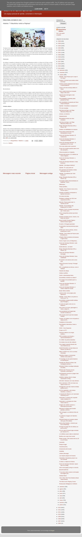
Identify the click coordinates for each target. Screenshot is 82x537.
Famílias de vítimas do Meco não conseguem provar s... (67, 363)
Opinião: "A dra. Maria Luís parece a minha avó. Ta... (68, 297)
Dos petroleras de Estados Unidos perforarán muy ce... (68, 170)
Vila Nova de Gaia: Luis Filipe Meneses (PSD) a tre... (66, 111)
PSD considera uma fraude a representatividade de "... (66, 337)
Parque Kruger (63, 444)
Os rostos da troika (64, 196)
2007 (59, 521)
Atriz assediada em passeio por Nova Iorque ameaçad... (68, 103)
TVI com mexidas (63, 108)
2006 (59, 523)
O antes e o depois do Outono (67, 461)
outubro (62, 74)
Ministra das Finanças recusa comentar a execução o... (66, 370)
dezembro (62, 70)
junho (61, 493)
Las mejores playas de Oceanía (67, 455)
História (10, 143)
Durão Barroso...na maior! (66, 246)
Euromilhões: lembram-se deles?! (67, 277)
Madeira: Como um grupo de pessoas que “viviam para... (69, 210)
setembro (62, 486)
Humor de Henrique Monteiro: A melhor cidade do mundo (67, 287)
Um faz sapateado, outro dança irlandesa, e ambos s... (67, 391)
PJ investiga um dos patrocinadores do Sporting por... (68, 359)
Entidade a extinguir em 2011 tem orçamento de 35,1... (68, 199)
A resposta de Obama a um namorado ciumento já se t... (69, 394)
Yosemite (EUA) (63, 446)
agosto (61, 489)
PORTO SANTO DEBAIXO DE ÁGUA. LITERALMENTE (69, 84)
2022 (59, 50)
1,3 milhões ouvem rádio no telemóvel (69, 434)
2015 (59, 66)
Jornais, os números (64, 114)
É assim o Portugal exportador (67, 224)
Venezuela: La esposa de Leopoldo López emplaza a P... (68, 398)
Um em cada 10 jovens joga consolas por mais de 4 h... (68, 431)
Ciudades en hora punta (65, 322)
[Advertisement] (28, 159)
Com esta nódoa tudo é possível (67, 146)
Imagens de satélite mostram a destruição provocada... (67, 405)
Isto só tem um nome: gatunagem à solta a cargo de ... (68, 308)
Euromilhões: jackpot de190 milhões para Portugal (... (68, 301)
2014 (59, 68)
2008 (59, 518)
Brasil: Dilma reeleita (64, 290)
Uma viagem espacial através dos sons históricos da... (68, 345)
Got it (46, 9)
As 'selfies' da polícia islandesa (67, 339)
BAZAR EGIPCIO (63, 469)
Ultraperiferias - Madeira (62, 30)
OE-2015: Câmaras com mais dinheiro (69, 380)
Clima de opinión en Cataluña (66, 152)
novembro (62, 72)
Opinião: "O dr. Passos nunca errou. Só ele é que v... (68, 189)
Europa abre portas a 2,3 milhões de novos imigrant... (68, 155)
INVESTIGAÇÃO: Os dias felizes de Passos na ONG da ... (68, 348)
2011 (59, 512)
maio (61, 495)
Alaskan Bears (63, 475)
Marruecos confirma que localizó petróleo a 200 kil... (67, 409)
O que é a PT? (63, 330)
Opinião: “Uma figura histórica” (67, 165)
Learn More (38, 9)
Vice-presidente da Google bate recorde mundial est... (67, 312)
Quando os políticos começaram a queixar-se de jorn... (68, 193)
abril (61, 498)
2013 (59, 507)
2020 (59, 54)
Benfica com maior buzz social (67, 436)
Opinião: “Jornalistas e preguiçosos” (68, 105)
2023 (59, 48)
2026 (59, 41)
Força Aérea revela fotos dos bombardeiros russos (66, 132)
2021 (59, 52)
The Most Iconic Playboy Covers (67, 481)
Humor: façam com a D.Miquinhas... (68, 240)
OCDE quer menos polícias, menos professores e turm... (68, 230)
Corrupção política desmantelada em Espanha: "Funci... (68, 181)
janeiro (61, 504)
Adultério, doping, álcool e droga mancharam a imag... (67, 378)
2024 (59, 45)
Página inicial (30, 173)
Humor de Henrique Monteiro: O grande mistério (67, 284)
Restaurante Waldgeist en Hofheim (68, 483)
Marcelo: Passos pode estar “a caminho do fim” (67, 203)
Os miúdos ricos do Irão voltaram (67, 342)
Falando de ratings (64, 270)
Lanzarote (61, 442)
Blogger (52, 530)
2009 (59, 516)
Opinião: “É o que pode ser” (66, 167)
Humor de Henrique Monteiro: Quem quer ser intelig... (68, 464)
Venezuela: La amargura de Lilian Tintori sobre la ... (67, 402)
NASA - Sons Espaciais (65, 328)
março (61, 500)
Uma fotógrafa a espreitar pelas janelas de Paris (67, 99)
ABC (7, 138)
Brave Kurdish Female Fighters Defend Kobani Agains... (67, 221)
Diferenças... (62, 184)
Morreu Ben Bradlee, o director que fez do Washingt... (68, 423)
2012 (59, 509)
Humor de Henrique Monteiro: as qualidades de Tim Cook (67, 143)
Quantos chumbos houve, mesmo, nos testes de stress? (69, 217)
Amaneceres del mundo (65, 449)
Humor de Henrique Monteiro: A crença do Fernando (67, 139)
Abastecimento (63, 116)
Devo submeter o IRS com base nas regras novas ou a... (68, 383)
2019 (59, 57)
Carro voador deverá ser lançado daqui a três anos (67, 92)
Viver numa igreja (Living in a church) (68, 467)
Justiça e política (63, 273)
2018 (59, 59)
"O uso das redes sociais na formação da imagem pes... (69, 472)
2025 (59, 43)
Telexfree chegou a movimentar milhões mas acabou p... (67, 356)
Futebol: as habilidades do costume (68, 129)
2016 (59, 63)
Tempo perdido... (63, 186)
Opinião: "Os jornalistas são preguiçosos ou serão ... (66, 206)
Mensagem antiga (46, 173)
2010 (59, 514)
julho (61, 491)
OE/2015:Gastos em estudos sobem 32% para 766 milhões (68, 420)
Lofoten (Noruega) (64, 453)
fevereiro (62, 502)
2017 (59, 61)
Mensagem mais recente (12, 173)
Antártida (61, 451)
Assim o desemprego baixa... (66, 275)
